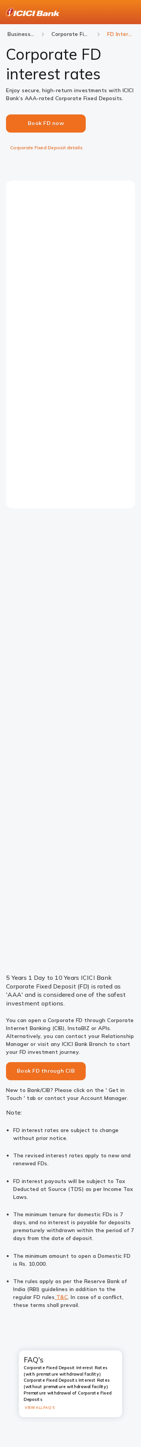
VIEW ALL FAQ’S (40, 1407)
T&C (61, 1297)
